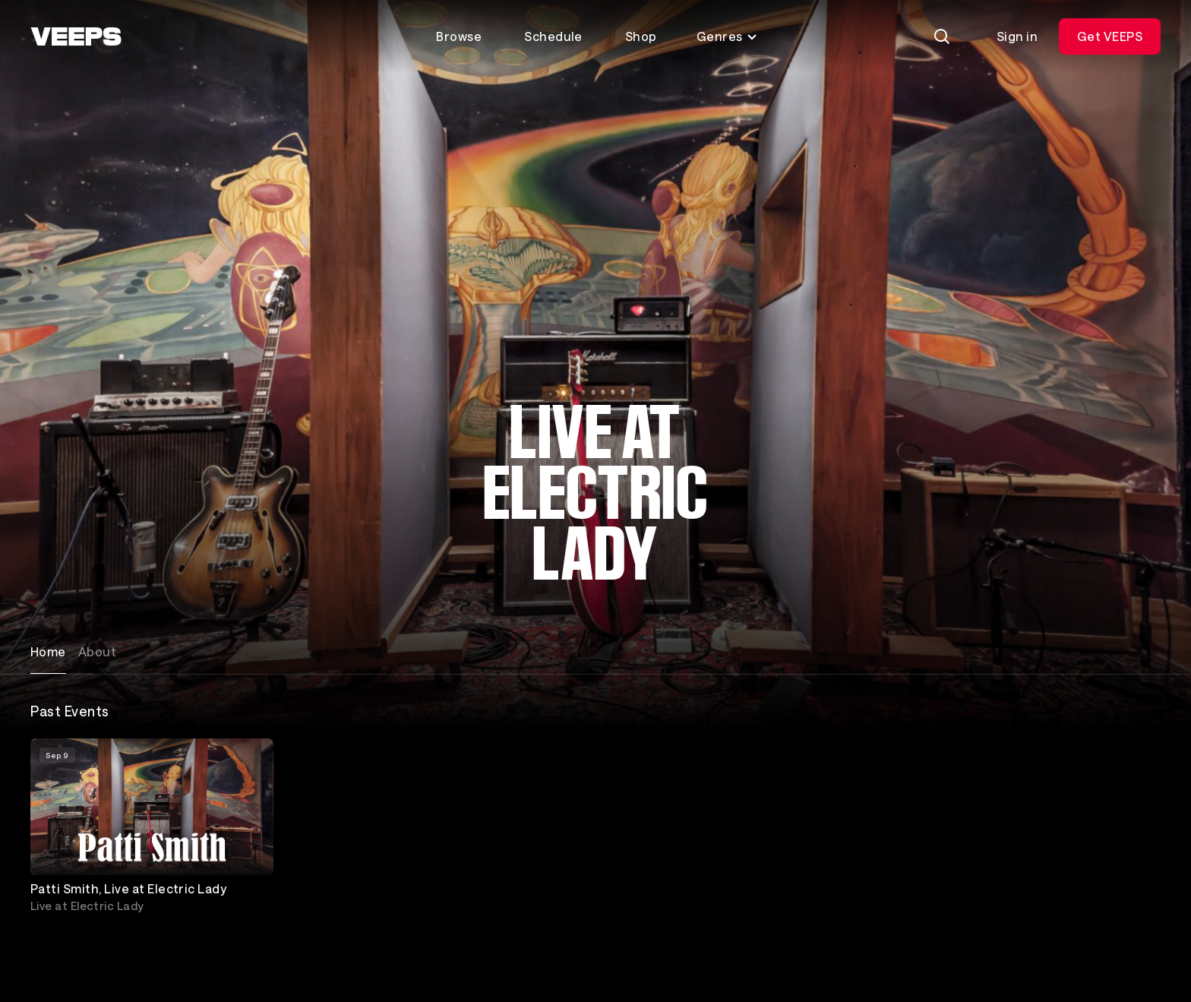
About (97, 651)
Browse (459, 36)
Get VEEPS (1109, 36)
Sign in (1017, 36)
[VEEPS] (76, 36)
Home (48, 651)
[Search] (942, 36)
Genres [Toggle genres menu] (727, 36)
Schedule (553, 36)
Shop (641, 36)
